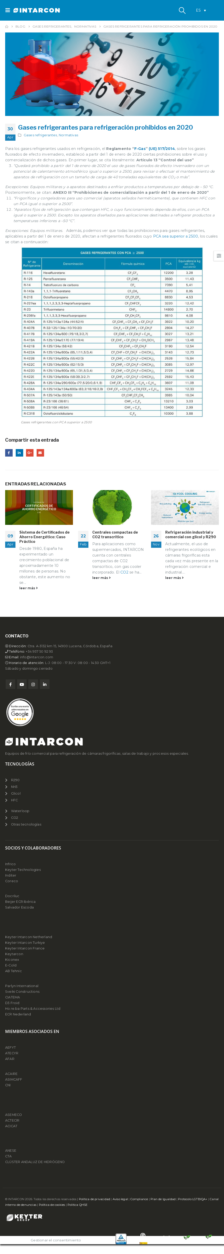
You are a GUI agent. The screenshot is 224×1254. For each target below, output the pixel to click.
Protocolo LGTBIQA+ (193, 1199)
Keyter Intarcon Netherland (28, 937)
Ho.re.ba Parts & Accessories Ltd (32, 1009)
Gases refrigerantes (40, 135)
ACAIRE (11, 1074)
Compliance (139, 1199)
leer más (28, 588)
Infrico (10, 864)
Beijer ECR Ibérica (20, 902)
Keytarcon (14, 954)
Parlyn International (21, 986)
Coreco (11, 881)
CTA (8, 1157)
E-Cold (10, 966)
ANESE (10, 1151)
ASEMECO (13, 1115)
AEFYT (10, 1048)
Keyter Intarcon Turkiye (25, 943)
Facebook (9, 453)
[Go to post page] (39, 507)
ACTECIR (12, 1121)
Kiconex (12, 960)
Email (40, 453)
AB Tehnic (13, 971)
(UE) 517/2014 (162, 148)
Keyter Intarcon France (25, 949)
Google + (30, 453)
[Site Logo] (27, 10)
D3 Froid (12, 1003)
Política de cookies (52, 1205)
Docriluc (12, 896)
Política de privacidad (94, 1199)
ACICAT (11, 1127)
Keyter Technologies (23, 870)
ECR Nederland (18, 1015)
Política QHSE (78, 1205)
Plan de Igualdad (163, 1199)
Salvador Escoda (19, 908)
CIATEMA (12, 998)
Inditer (10, 876)
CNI (8, 1086)
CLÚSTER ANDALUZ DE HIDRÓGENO (35, 1162)
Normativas (68, 135)
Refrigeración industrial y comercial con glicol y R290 (190, 534)
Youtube (22, 684)
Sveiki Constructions (22, 992)
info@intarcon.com (36, 657)
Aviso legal (120, 1199)
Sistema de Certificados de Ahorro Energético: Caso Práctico (44, 537)
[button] (9, 10)
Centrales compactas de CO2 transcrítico (115, 534)
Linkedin (44, 684)
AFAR (10, 1059)
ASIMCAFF (13, 1080)
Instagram (33, 684)
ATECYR (11, 1054)
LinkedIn (19, 453)
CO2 (124, 572)
